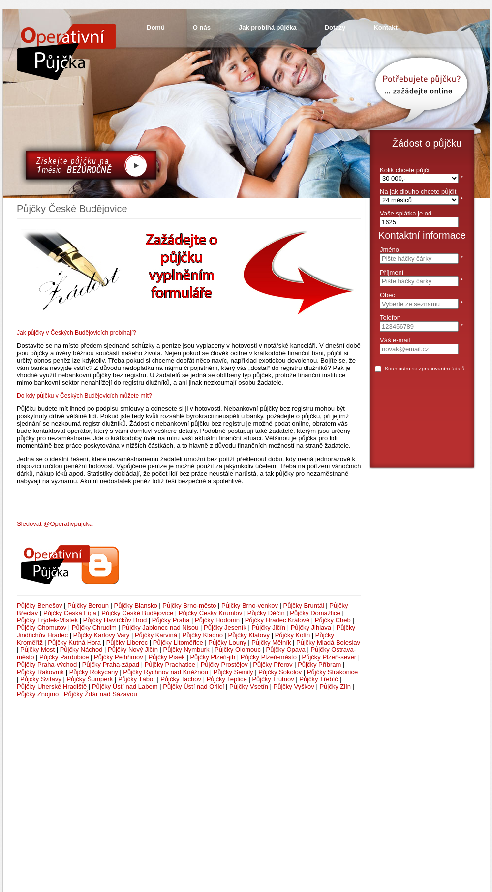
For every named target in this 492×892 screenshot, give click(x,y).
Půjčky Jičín (268, 627)
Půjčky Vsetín (248, 686)
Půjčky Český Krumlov (210, 612)
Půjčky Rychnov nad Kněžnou (165, 672)
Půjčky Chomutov (41, 627)
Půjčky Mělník (271, 642)
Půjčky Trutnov (273, 679)
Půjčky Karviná (156, 635)
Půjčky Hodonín (217, 620)
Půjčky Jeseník (225, 627)
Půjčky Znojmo (38, 694)
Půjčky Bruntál (303, 605)
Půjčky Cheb (333, 620)
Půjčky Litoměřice (178, 642)
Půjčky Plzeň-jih (212, 657)
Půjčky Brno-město (189, 605)
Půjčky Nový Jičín (133, 649)
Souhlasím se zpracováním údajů (425, 368)
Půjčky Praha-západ (110, 664)
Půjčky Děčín (266, 612)
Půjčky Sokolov (280, 672)
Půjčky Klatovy (249, 635)
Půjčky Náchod (81, 649)
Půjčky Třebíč (318, 679)
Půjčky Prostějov (224, 664)
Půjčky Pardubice (64, 657)
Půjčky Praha (171, 620)
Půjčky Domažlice (315, 612)
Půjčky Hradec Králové (277, 620)
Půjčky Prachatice (170, 664)
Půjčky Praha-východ (47, 664)
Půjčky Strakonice (332, 672)
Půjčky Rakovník (40, 672)
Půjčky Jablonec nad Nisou (160, 627)
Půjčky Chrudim (94, 627)
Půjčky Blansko (135, 605)
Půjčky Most (37, 649)
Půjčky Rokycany (93, 672)
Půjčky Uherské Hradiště (52, 686)
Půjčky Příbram (319, 664)
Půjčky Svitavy (41, 679)
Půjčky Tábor (136, 679)
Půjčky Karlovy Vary (101, 635)
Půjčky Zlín (335, 686)
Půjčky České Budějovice (137, 612)
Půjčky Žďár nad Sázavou (100, 694)
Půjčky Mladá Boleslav (328, 642)
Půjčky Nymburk (186, 649)
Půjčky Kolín (292, 635)
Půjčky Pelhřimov (118, 657)
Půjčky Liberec (127, 642)
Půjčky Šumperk (89, 679)
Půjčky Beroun (88, 605)
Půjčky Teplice (227, 679)
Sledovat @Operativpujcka (54, 523)
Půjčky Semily (233, 672)
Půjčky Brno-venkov (249, 605)
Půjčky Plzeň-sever (329, 657)
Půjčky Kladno (203, 635)
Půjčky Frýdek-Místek (47, 620)
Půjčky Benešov (39, 605)
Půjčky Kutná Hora (74, 642)
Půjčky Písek (166, 657)
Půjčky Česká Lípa (69, 612)
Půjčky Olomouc (238, 649)
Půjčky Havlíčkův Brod (115, 620)
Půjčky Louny (227, 642)
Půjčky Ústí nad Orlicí (193, 686)
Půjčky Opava (286, 649)
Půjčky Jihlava (311, 627)
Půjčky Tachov (180, 679)
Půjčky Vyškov (293, 686)
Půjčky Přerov (272, 664)
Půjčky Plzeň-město (269, 657)
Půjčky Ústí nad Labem (125, 686)
